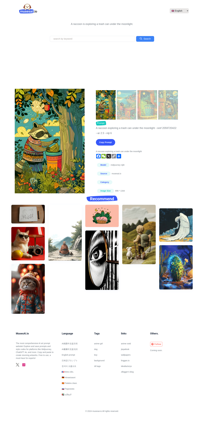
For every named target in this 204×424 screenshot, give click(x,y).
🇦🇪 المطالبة (66, 394)
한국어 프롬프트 (69, 366)
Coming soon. (156, 350)
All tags (97, 366)
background (99, 360)
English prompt (68, 355)
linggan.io (125, 360)
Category (104, 182)
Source (103, 173)
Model (103, 165)
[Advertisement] (102, 65)
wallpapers (125, 355)
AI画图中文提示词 (69, 343)
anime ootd (126, 343)
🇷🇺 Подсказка (68, 389)
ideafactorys (126, 366)
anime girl (98, 343)
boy (95, 355)
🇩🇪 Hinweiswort (68, 377)
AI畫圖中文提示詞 (69, 349)
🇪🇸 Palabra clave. (69, 383)
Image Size (105, 191)
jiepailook (125, 349)
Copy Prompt (105, 142)
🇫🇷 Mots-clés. (68, 372)
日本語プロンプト (70, 360)
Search (145, 38)
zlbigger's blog (127, 372)
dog (95, 349)
